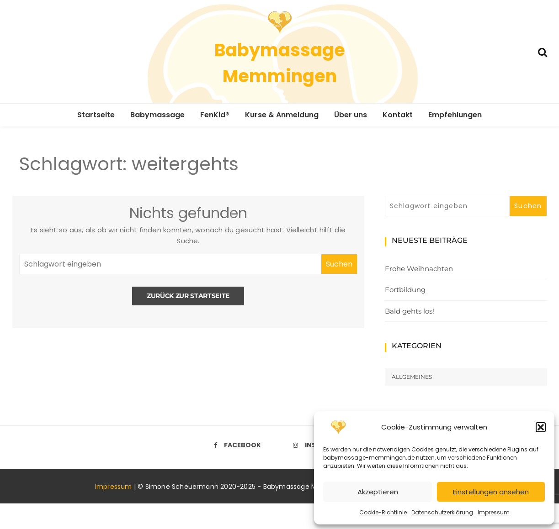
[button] (540, 427)
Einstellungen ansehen (491, 492)
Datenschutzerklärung (442, 512)
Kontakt (398, 115)
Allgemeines (412, 376)
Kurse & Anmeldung (282, 115)
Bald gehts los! (409, 311)
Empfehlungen (455, 115)
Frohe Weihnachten (419, 268)
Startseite (96, 115)
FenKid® (214, 115)
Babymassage (157, 115)
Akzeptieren (377, 492)
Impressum (494, 512)
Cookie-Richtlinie (383, 512)
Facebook (237, 445)
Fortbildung (405, 289)
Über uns (350, 115)
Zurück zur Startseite (188, 296)
